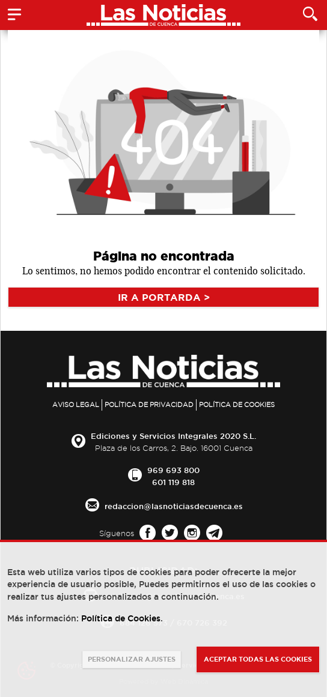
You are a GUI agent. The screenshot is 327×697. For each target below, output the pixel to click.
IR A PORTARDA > (164, 297)
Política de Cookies (237, 404)
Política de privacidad (149, 404)
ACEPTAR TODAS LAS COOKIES (258, 659)
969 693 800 (173, 470)
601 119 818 (173, 482)
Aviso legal (75, 404)
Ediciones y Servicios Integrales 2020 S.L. (173, 436)
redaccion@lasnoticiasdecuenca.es (174, 506)
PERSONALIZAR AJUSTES (132, 659)
